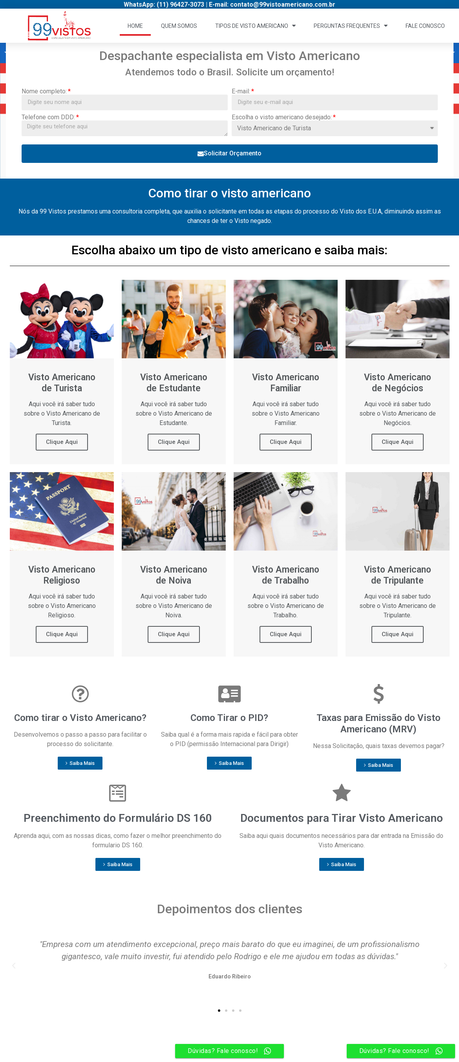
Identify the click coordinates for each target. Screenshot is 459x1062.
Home (135, 26)
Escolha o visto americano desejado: (282, 117)
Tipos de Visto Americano (255, 25)
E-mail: (241, 91)
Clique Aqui (62, 441)
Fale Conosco (425, 26)
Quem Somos (179, 26)
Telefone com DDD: (48, 117)
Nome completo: (44, 91)
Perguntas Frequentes (351, 25)
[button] (80, 763)
